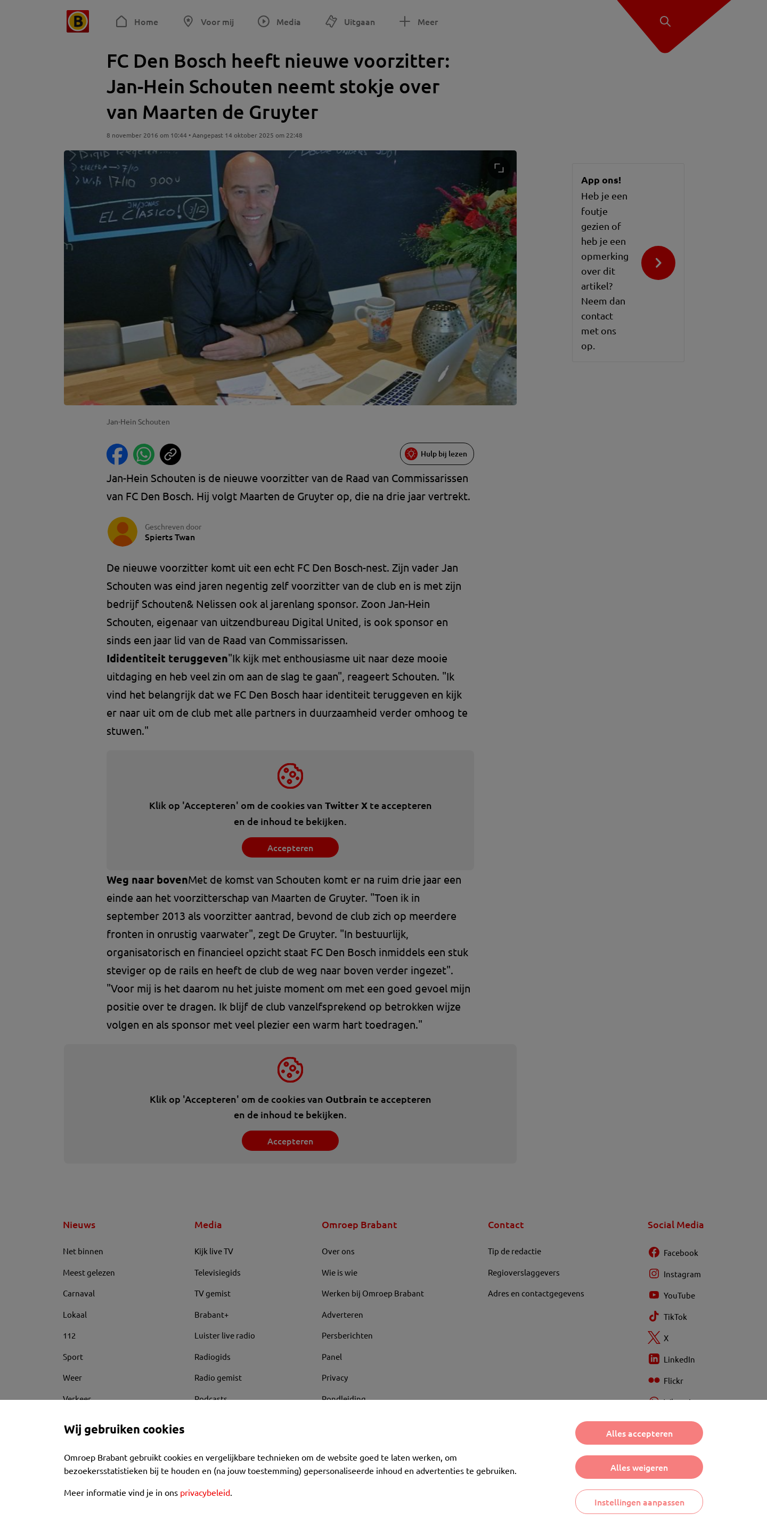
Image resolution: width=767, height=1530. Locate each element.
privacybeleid (205, 1492)
